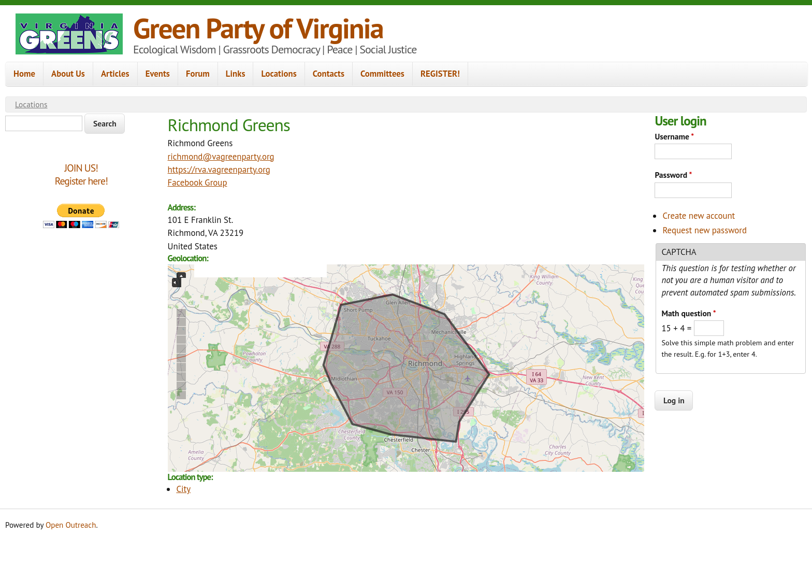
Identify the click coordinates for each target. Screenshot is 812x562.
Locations (278, 73)
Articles (115, 73)
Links (235, 73)
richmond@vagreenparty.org (221, 156)
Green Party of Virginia (258, 27)
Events (158, 73)
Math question (688, 313)
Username (674, 136)
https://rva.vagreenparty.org (219, 169)
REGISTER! (440, 73)
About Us (68, 73)
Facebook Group (197, 182)
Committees (382, 73)
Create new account (698, 215)
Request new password (704, 230)
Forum (198, 73)
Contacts (328, 73)
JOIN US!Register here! (81, 174)
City (183, 489)
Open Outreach (71, 525)
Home (24, 73)
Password (673, 175)
